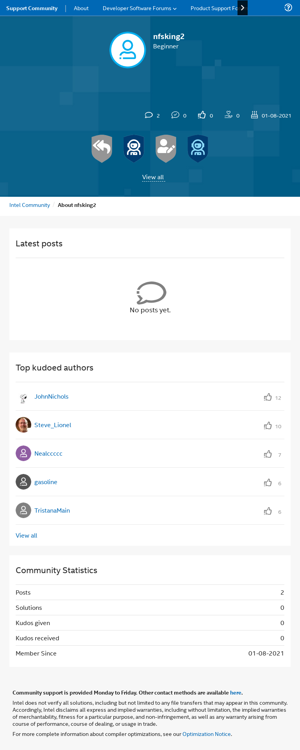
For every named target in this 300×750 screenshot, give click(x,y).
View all (153, 176)
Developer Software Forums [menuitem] (137, 8)
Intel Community (29, 204)
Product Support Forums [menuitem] (221, 8)
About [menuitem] (81, 8)
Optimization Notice (206, 733)
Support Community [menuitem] (31, 8)
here (235, 692)
